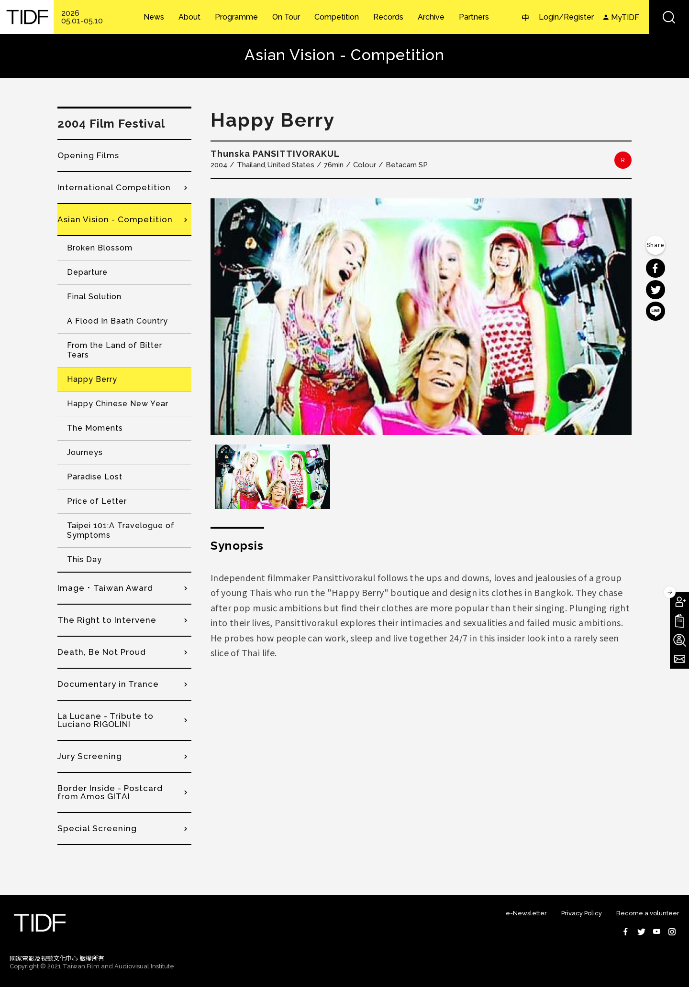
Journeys (85, 452)
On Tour (286, 17)
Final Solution (94, 296)
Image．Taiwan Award (105, 588)
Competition (336, 17)
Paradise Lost (94, 476)
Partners (474, 17)
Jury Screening (89, 756)
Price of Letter (97, 501)
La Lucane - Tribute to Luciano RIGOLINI (105, 720)
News (154, 17)
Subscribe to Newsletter (679, 659)
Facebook (625, 931)
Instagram (671, 931)
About (189, 17)
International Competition (114, 187)
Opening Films (88, 155)
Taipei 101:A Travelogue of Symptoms (121, 530)
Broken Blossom (100, 247)
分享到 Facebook (655, 268)
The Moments (95, 428)
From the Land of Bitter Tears (114, 350)
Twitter (641, 931)
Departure (87, 272)
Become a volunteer (647, 913)
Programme (236, 17)
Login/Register (566, 17)
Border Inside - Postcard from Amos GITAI (110, 792)
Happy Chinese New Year (117, 403)
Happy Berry (92, 379)
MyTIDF (625, 17)
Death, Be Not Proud (101, 652)
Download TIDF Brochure (679, 620)
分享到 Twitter (655, 289)
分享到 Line (655, 311)
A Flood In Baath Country (117, 320)
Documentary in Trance (108, 684)
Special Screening (97, 828)
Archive (431, 17)
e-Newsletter (526, 913)
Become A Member (679, 601)
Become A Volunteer (679, 640)
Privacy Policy (581, 913)
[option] (421, 316)
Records (388, 17)
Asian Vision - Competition (115, 219)
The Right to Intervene (106, 620)
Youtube (656, 931)
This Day (84, 559)
